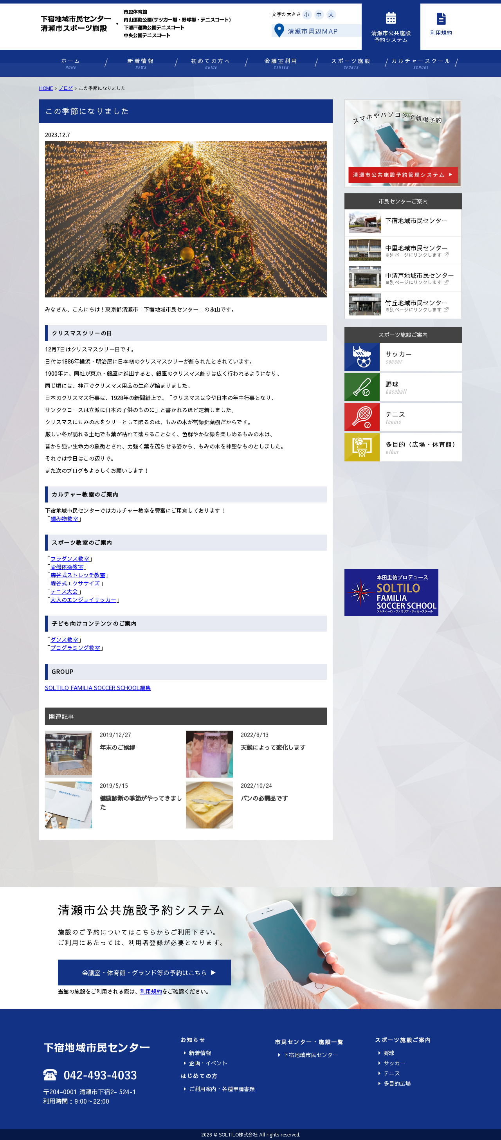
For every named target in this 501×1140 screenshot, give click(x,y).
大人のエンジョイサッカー (83, 599)
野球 (389, 1053)
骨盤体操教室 (66, 567)
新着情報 (141, 63)
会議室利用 (281, 63)
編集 (145, 688)
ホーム (71, 63)
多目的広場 (397, 1083)
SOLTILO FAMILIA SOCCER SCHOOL (92, 688)
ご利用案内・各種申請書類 (222, 1089)
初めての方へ (211, 63)
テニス (392, 1073)
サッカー (394, 1063)
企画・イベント (208, 1063)
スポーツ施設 (351, 63)
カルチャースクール (421, 63)
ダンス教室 (64, 639)
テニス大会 (64, 591)
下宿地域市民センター (310, 1055)
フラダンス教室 (69, 558)
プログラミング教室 (75, 648)
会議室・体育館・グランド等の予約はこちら (144, 972)
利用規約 (151, 991)
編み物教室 (64, 518)
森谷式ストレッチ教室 (77, 575)
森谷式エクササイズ (75, 583)
